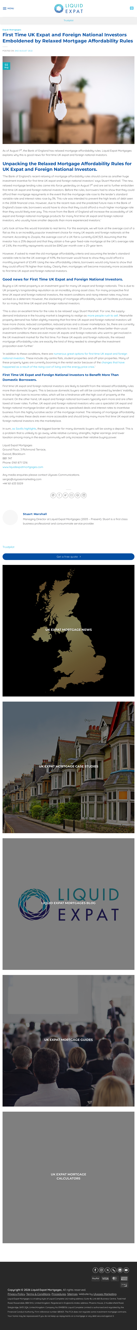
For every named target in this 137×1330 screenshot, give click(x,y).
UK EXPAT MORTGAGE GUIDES (68, 1040)
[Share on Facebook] (59, 495)
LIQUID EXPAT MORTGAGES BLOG (69, 903)
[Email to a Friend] (71, 495)
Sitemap (72, 1294)
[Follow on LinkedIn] (120, 1270)
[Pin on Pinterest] (77, 495)
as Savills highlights (24, 428)
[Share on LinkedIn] (84, 495)
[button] (8, 8)
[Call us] (114, 1270)
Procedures (59, 1294)
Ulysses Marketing (104, 1294)
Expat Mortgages (12, 30)
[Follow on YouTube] (126, 1270)
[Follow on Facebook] (95, 1270)
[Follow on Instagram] (101, 1270)
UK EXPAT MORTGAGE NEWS (68, 630)
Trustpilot (69, 20)
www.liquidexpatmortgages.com (23, 467)
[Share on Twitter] (65, 495)
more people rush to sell (102, 315)
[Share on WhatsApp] (53, 495)
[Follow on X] (107, 1270)
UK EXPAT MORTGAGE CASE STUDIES (68, 766)
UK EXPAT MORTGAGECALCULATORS (68, 1176)
